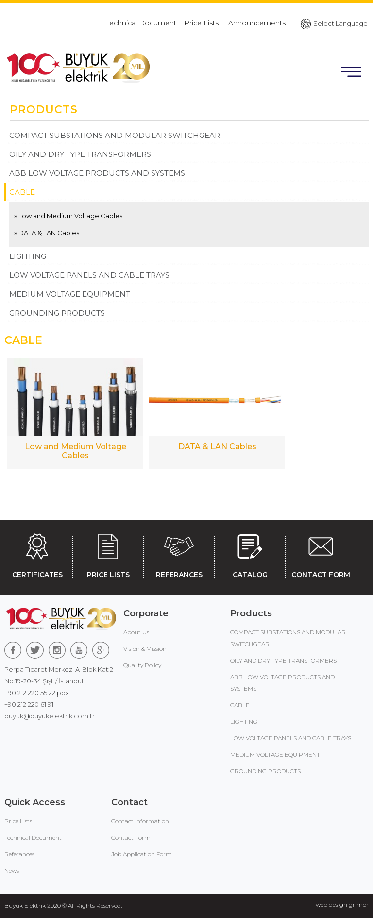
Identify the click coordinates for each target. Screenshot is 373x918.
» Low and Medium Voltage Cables (68, 216)
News (11, 870)
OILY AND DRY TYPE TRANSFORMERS (80, 154)
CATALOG (250, 554)
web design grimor (342, 904)
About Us (136, 632)
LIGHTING (27, 256)
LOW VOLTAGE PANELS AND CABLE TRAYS (89, 275)
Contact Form (131, 837)
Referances (19, 854)
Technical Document (141, 22)
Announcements (257, 22)
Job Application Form (141, 854)
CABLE (22, 192)
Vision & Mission (145, 648)
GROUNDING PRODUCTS (57, 313)
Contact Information (140, 821)
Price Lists (202, 22)
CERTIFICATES (37, 554)
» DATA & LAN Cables (46, 233)
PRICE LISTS (108, 554)
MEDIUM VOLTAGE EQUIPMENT (69, 294)
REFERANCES (179, 554)
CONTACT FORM (321, 554)
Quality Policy (142, 665)
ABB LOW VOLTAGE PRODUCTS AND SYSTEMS (97, 173)
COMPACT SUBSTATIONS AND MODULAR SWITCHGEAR (114, 135)
